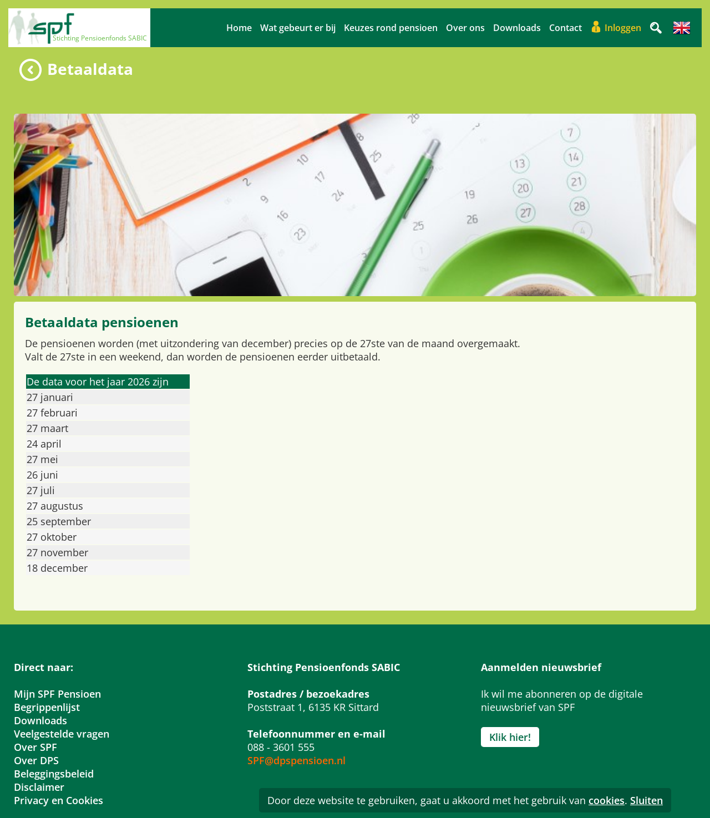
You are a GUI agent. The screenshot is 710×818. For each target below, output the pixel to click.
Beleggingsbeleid (54, 773)
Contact (565, 28)
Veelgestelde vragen (61, 733)
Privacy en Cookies (58, 800)
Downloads (517, 28)
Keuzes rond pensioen (391, 28)
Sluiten (646, 800)
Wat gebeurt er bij (298, 28)
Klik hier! (510, 737)
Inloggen (623, 28)
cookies (607, 800)
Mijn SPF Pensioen (57, 693)
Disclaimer (39, 787)
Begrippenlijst (47, 707)
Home (239, 28)
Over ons (465, 28)
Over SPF (35, 747)
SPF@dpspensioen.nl (296, 760)
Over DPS (36, 760)
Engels (682, 28)
